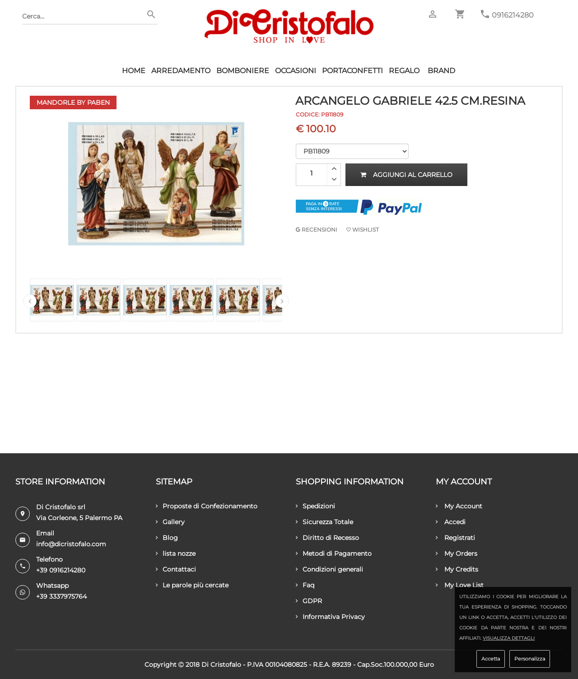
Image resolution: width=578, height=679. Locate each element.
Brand (441, 70)
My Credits (457, 569)
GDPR (309, 601)
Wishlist (362, 229)
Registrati (455, 538)
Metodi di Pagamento (334, 553)
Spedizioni (315, 506)
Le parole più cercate (192, 585)
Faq (305, 585)
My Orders (456, 553)
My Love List (460, 585)
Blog (167, 538)
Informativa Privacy (330, 617)
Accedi (451, 522)
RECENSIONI (316, 229)
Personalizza (529, 659)
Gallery (170, 522)
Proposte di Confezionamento (206, 506)
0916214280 (513, 15)
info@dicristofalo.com (71, 544)
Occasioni (295, 70)
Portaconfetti (352, 70)
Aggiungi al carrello (406, 175)
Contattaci (176, 569)
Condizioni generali (329, 569)
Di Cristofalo (221, 664)
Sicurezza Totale (324, 522)
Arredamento (180, 70)
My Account (459, 506)
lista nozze (176, 553)
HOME (133, 70)
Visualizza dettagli (509, 638)
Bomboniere (242, 70)
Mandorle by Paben (73, 102)
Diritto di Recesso (327, 538)
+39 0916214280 (60, 570)
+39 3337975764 (61, 596)
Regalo (404, 70)
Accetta (490, 659)
